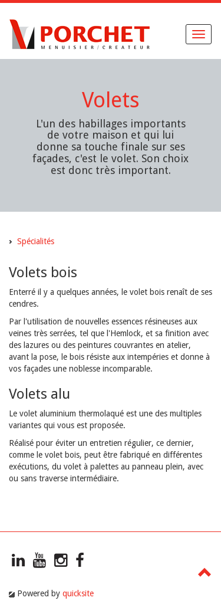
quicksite (78, 593)
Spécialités (35, 241)
